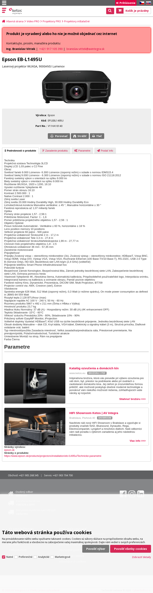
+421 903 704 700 (63, 475)
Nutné (9, 557)
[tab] (20, 151)
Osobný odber (24, 493)
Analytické (43, 557)
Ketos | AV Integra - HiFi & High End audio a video (15, 11)
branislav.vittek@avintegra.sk (85, 49)
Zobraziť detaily (141, 557)
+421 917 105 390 (51, 49)
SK (147, 3)
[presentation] (20, 151)
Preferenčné (25, 557)
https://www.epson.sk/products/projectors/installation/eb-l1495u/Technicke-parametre (52, 455)
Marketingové (62, 557)
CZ (141, 3)
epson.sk (9, 449)
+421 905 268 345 (29, 475)
